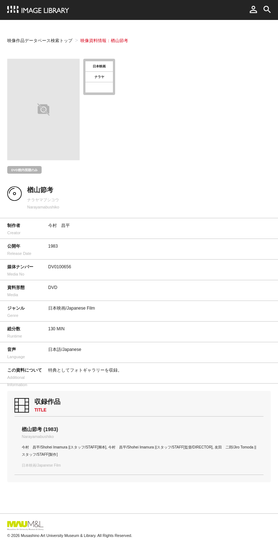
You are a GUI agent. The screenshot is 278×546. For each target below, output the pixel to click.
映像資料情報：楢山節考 (104, 40)
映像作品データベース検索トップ (39, 40)
